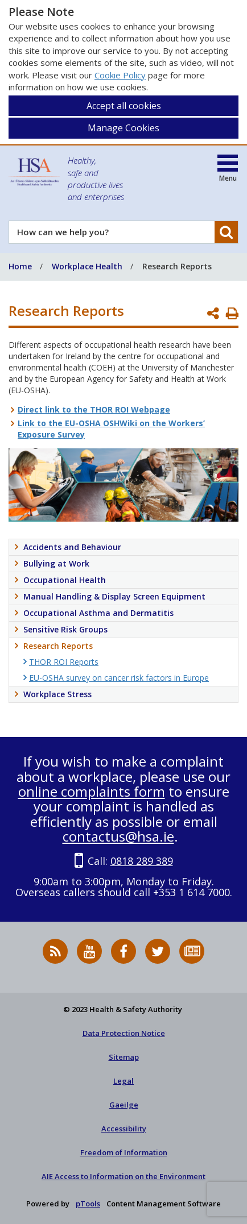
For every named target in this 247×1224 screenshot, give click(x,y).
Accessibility (123, 1128)
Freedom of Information (123, 1152)
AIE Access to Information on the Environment (123, 1176)
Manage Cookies (123, 128)
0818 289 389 (141, 861)
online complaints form (91, 791)
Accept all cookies (124, 105)
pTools (88, 1203)
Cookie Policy (120, 75)
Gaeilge (123, 1105)
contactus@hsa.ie (118, 836)
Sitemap (124, 1057)
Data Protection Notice (124, 1033)
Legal (123, 1081)
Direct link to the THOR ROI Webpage (94, 409)
